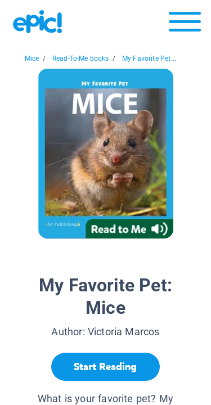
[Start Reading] (105, 367)
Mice (32, 58)
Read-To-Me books (80, 58)
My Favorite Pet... (149, 58)
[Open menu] (184, 24)
